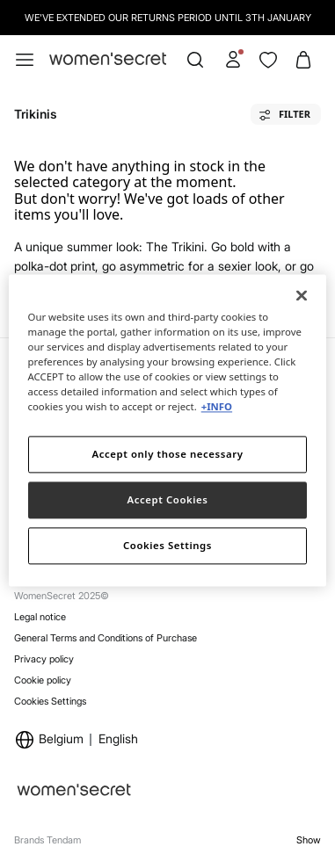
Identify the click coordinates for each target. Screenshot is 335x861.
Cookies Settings (50, 701)
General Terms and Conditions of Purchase (105, 638)
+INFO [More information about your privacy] (216, 407)
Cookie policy (42, 680)
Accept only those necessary (168, 454)
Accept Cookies (167, 500)
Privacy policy (44, 659)
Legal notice (40, 617)
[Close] (301, 295)
